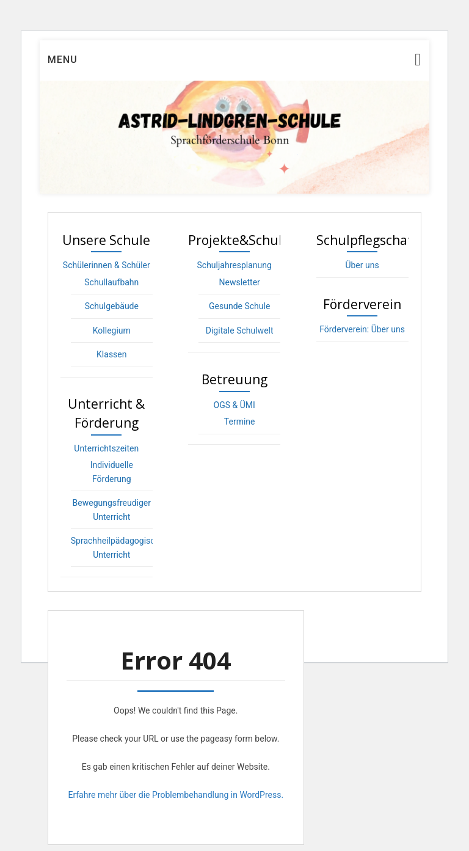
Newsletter (239, 282)
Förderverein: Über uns (362, 329)
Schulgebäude (112, 306)
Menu (63, 59)
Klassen (111, 354)
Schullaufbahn (111, 282)
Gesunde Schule (239, 306)
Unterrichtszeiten (106, 448)
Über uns (362, 265)
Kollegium (112, 330)
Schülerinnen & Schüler (106, 265)
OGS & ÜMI (234, 405)
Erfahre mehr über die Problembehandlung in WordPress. (175, 795)
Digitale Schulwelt (240, 330)
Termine (239, 421)
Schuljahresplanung (234, 265)
